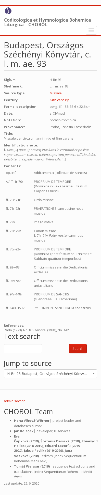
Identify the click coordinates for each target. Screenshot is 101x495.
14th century (59, 100)
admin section (15, 401)
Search (77, 348)
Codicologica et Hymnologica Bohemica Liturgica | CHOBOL (47, 21)
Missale (56, 93)
